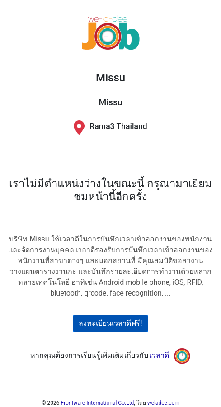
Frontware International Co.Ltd (97, 403)
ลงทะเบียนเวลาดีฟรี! (110, 323)
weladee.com (163, 403)
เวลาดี (159, 356)
